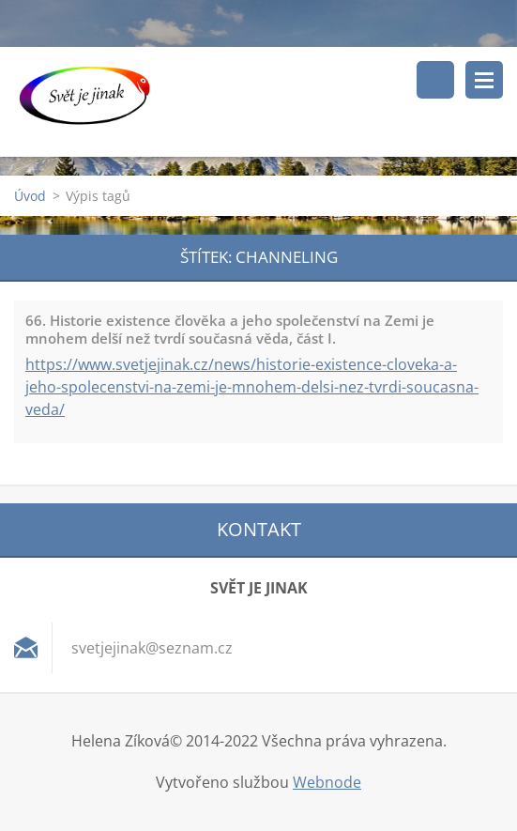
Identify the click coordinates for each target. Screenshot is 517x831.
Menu (484, 80)
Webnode (327, 782)
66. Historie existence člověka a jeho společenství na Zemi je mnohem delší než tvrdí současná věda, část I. (229, 329)
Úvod (30, 196)
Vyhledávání (435, 80)
